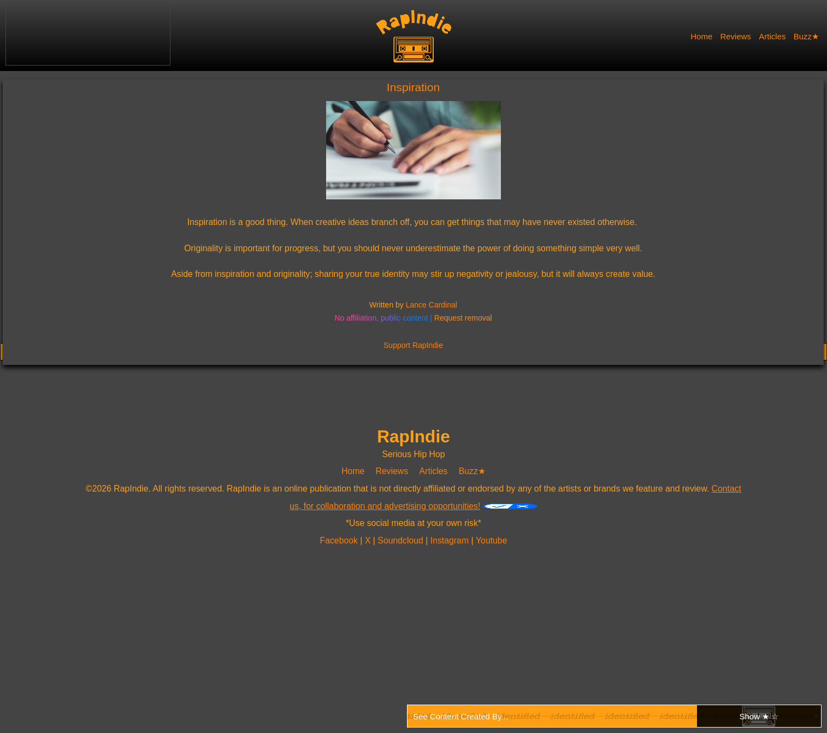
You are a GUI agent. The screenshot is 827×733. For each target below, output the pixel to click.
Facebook (340, 540)
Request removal (463, 318)
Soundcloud (402, 540)
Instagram (450, 540)
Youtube (490, 540)
